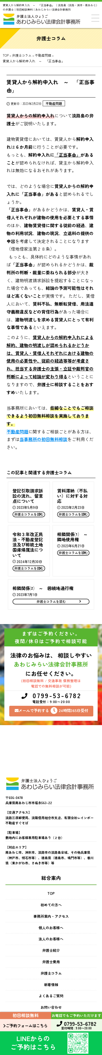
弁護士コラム (51, 973)
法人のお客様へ (51, 938)
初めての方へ (51, 904)
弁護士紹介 (51, 950)
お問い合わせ (51, 1007)
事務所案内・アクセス (51, 916)
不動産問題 (54, 103)
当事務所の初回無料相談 (43, 439)
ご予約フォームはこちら (25, 1025)
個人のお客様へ (51, 927)
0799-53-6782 (51, 698)
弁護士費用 (51, 961)
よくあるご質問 (51, 995)
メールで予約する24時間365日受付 (51, 710)
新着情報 (51, 984)
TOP (51, 893)
